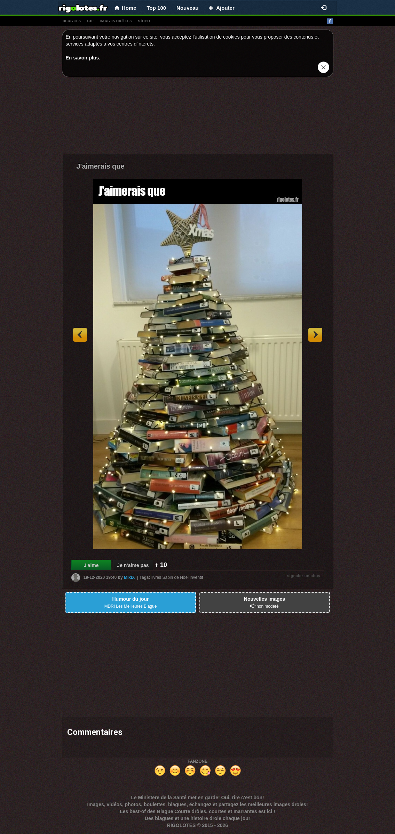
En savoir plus (82, 57)
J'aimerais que (101, 166)
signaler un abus (303, 576)
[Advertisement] (197, 117)
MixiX (129, 577)
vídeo (143, 21)
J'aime (91, 565)
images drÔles (116, 21)
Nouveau (187, 8)
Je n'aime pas (133, 565)
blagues (72, 21)
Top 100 (156, 8)
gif (90, 21)
